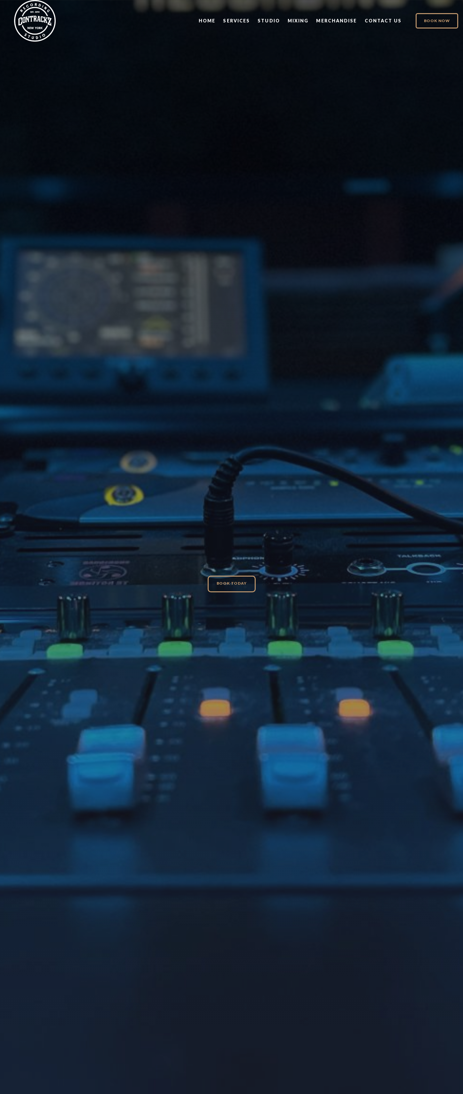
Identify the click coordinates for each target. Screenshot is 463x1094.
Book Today (232, 583)
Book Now (437, 20)
